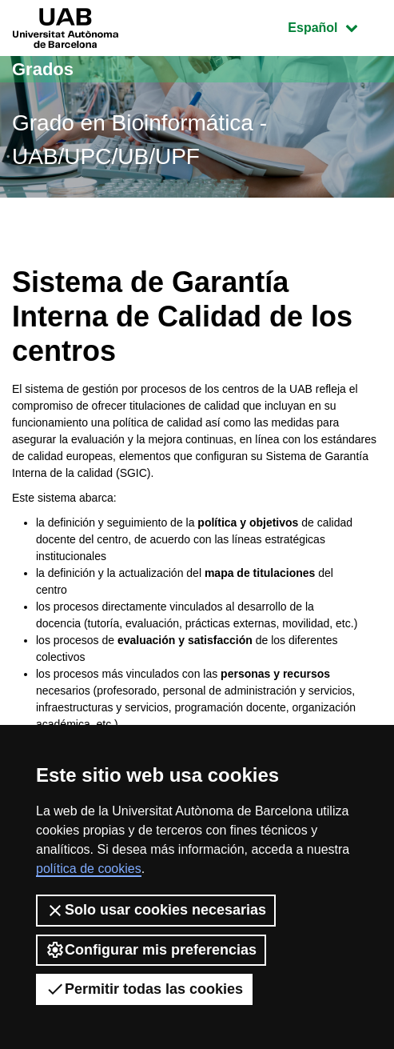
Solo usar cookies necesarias (156, 910)
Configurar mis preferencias (151, 949)
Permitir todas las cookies (144, 989)
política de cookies (88, 868)
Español (334, 26)
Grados (43, 69)
